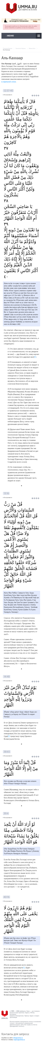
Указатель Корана (21, 48)
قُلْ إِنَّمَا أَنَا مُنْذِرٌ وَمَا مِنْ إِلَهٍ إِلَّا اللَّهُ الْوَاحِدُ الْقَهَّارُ (21, 769)
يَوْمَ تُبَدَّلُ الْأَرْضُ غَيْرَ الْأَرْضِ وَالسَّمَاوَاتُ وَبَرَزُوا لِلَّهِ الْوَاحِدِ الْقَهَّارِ (20, 697)
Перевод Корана (7, 48)
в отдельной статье (8, 82)
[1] (35, 357)
